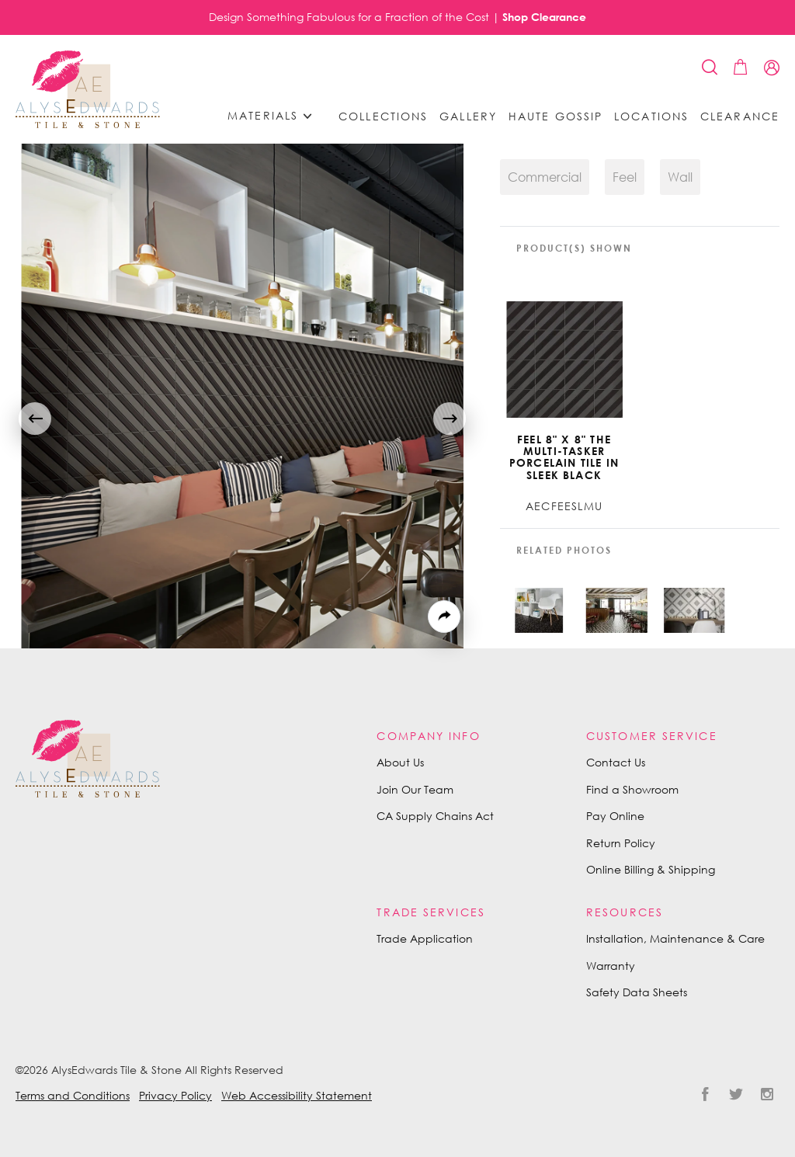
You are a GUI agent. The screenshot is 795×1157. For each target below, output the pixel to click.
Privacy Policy (175, 1095)
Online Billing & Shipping (650, 869)
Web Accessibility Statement (296, 1095)
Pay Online (615, 815)
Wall (680, 177)
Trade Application (425, 938)
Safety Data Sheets (636, 992)
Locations (651, 116)
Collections (383, 116)
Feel (625, 177)
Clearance (739, 116)
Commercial (544, 177)
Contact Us (615, 762)
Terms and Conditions (73, 1095)
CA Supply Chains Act (435, 815)
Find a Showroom (632, 789)
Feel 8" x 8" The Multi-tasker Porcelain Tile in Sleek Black (564, 457)
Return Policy (620, 843)
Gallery (468, 116)
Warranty (610, 965)
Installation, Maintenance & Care (675, 938)
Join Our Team (415, 789)
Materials (274, 116)
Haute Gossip (555, 116)
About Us (400, 762)
